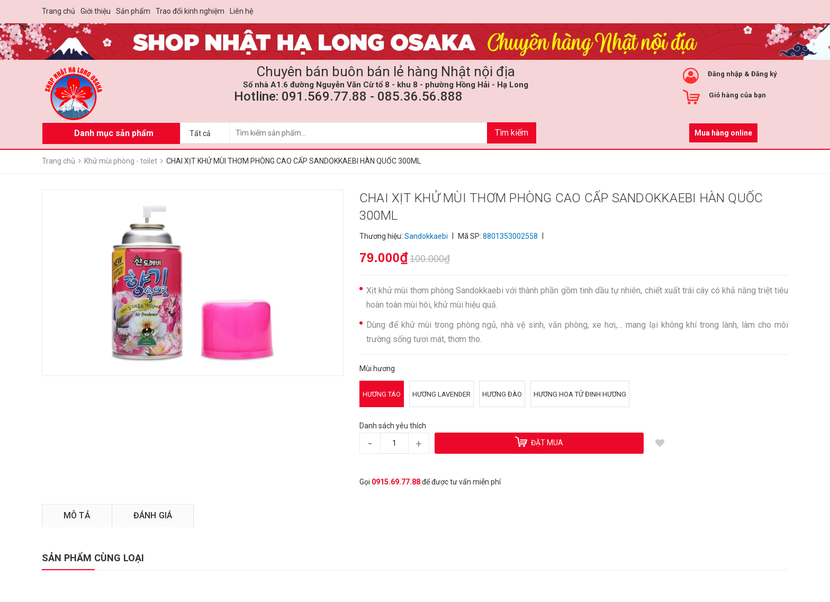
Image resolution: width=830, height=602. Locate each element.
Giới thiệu (95, 11)
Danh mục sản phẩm (114, 133)
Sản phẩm (133, 11)
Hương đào (502, 394)
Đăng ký (764, 74)
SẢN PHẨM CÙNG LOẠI (93, 557)
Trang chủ (58, 11)
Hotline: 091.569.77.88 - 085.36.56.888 (348, 96)
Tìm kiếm (511, 133)
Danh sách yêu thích (392, 425)
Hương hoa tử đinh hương (580, 394)
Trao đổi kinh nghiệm (190, 11)
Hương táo (382, 394)
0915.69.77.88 (396, 482)
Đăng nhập (725, 74)
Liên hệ (241, 11)
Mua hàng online (723, 133)
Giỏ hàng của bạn (737, 95)
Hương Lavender (441, 394)
